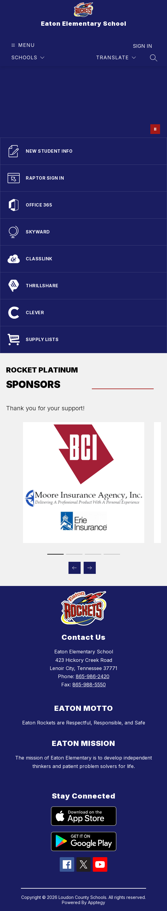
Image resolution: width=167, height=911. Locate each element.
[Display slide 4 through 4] (112, 554)
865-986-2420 (92, 676)
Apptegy (96, 902)
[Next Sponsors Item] (90, 568)
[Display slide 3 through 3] (93, 554)
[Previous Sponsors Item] (74, 568)
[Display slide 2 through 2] (74, 554)
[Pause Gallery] (155, 129)
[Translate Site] (116, 57)
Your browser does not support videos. (83, 102)
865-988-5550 (89, 685)
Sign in (142, 46)
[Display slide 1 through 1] (55, 554)
